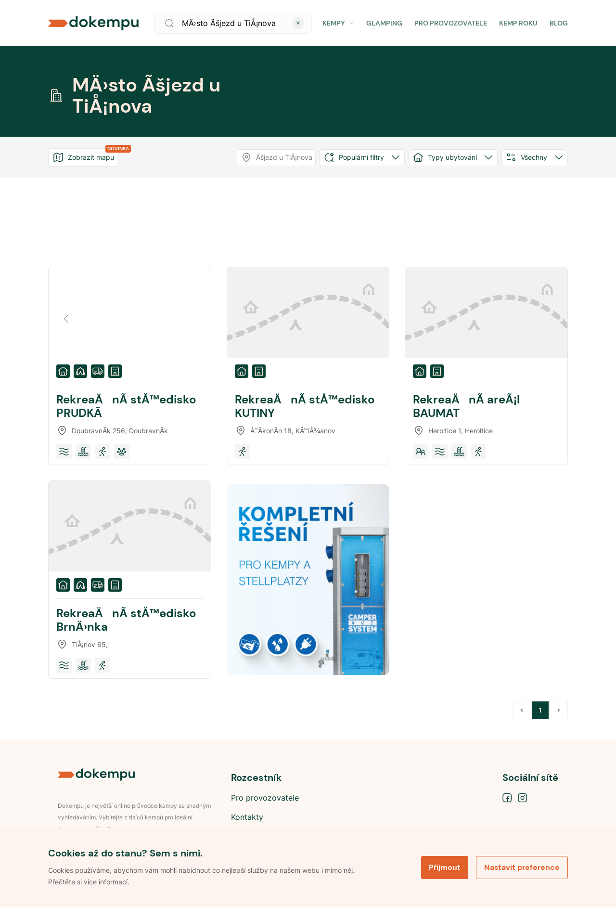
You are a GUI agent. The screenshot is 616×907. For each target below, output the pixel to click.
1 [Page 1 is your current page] (540, 710)
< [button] (522, 710)
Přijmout (445, 867)
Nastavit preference (522, 867)
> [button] (558, 710)
